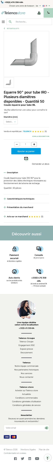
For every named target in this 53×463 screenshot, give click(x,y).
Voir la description (40, 136)
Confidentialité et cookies (15, 453)
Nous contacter (26, 377)
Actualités (26, 394)
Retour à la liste (11, 28)
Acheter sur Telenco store (26, 390)
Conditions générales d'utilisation (26, 401)
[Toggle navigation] (3, 22)
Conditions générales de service (26, 405)
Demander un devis (40, 164)
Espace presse (26, 349)
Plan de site (44, 449)
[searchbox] (33, 22)
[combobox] (29, 22)
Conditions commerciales (26, 398)
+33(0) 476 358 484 (14, 2)
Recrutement (26, 352)
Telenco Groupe (26, 341)
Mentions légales (28, 449)
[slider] (38, 131)
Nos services (26, 373)
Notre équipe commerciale (26, 366)
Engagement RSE (26, 345)
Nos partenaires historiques (26, 370)
